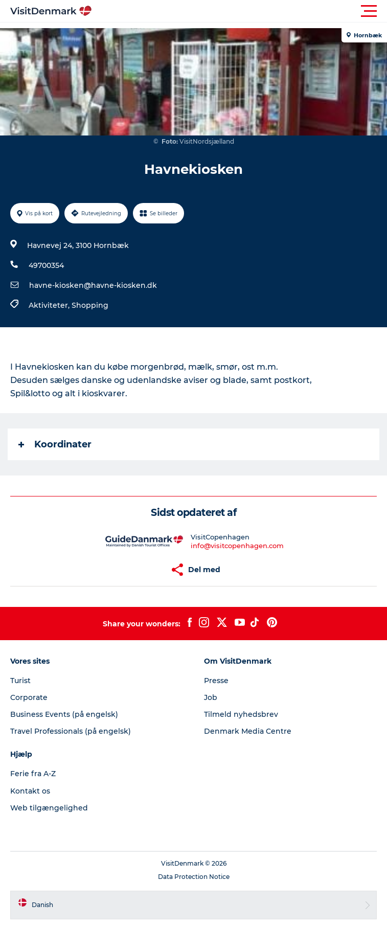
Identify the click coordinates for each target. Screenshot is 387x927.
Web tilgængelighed (49, 807)
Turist (20, 680)
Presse (216, 680)
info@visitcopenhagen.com (237, 545)
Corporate (29, 697)
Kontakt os (30, 791)
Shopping (90, 305)
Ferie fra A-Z (33, 773)
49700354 (46, 265)
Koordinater (55, 444)
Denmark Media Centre (247, 731)
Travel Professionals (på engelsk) (70, 731)
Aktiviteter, (50, 305)
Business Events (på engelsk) (64, 714)
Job (210, 697)
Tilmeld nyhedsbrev (241, 714)
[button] (239, 11)
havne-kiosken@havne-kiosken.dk (93, 285)
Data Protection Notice (194, 876)
